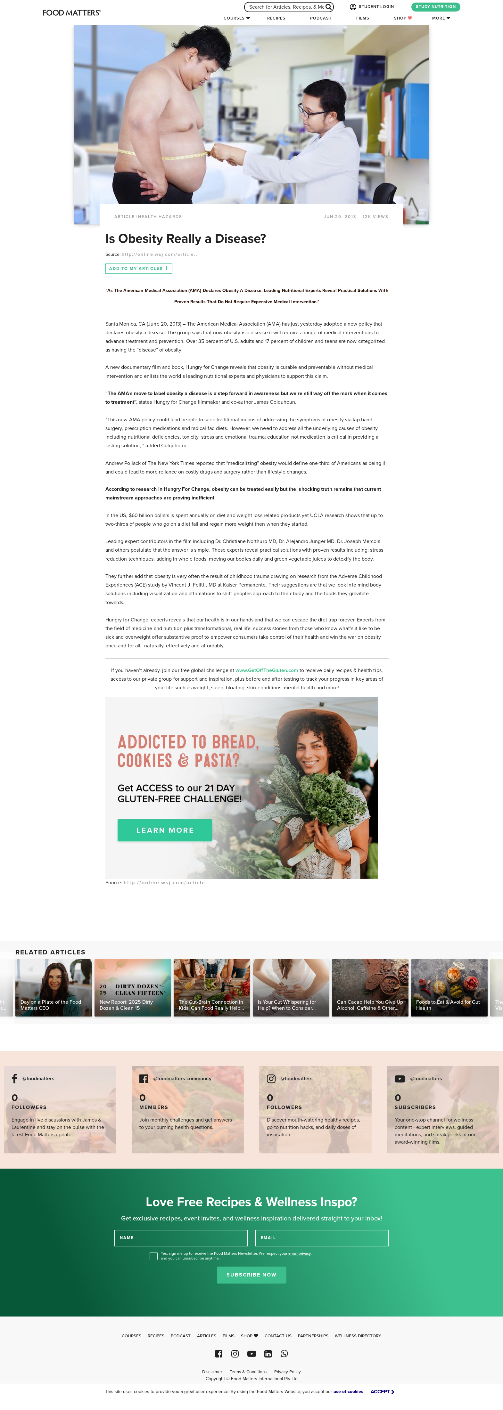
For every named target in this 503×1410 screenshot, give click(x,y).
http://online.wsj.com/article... (160, 254)
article (124, 216)
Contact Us (278, 1336)
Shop (403, 18)
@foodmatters (38, 1079)
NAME (127, 1237)
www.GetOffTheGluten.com (267, 670)
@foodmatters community (182, 1079)
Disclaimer (212, 1371)
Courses (234, 18)
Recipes (276, 18)
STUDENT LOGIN (371, 7)
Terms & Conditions (248, 1371)
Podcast (321, 18)
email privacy (299, 1253)
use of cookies (348, 1391)
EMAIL (268, 1237)
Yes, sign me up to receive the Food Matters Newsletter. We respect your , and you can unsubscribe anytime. (236, 1255)
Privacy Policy (287, 1371)
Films (362, 18)
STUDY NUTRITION (436, 6)
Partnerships (313, 1336)
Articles (206, 1336)
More (438, 18)
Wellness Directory (358, 1336)
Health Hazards (160, 216)
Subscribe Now (252, 1275)
